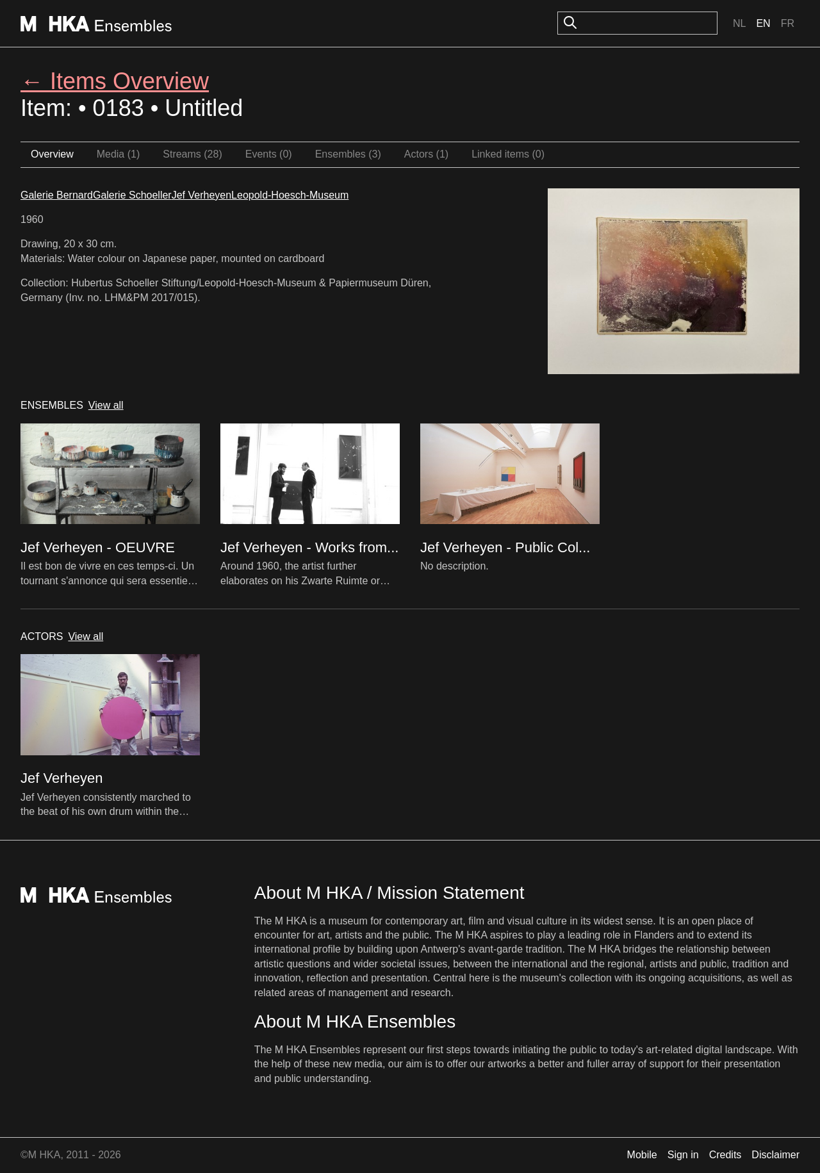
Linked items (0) (508, 154)
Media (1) (118, 154)
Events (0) (268, 154)
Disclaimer (775, 1154)
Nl (739, 23)
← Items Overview (114, 81)
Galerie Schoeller (132, 195)
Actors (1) (426, 154)
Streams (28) (192, 154)
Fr (787, 23)
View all (106, 405)
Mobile (642, 1154)
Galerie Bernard (56, 195)
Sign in (683, 1154)
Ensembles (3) (348, 154)
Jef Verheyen (201, 195)
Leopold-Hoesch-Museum (289, 195)
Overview (52, 154)
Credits (725, 1154)
